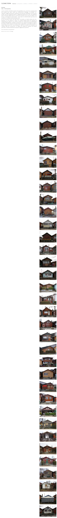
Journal (25, 3)
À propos (30, 3)
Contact (35, 3)
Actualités (19, 3)
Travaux (14, 3)
